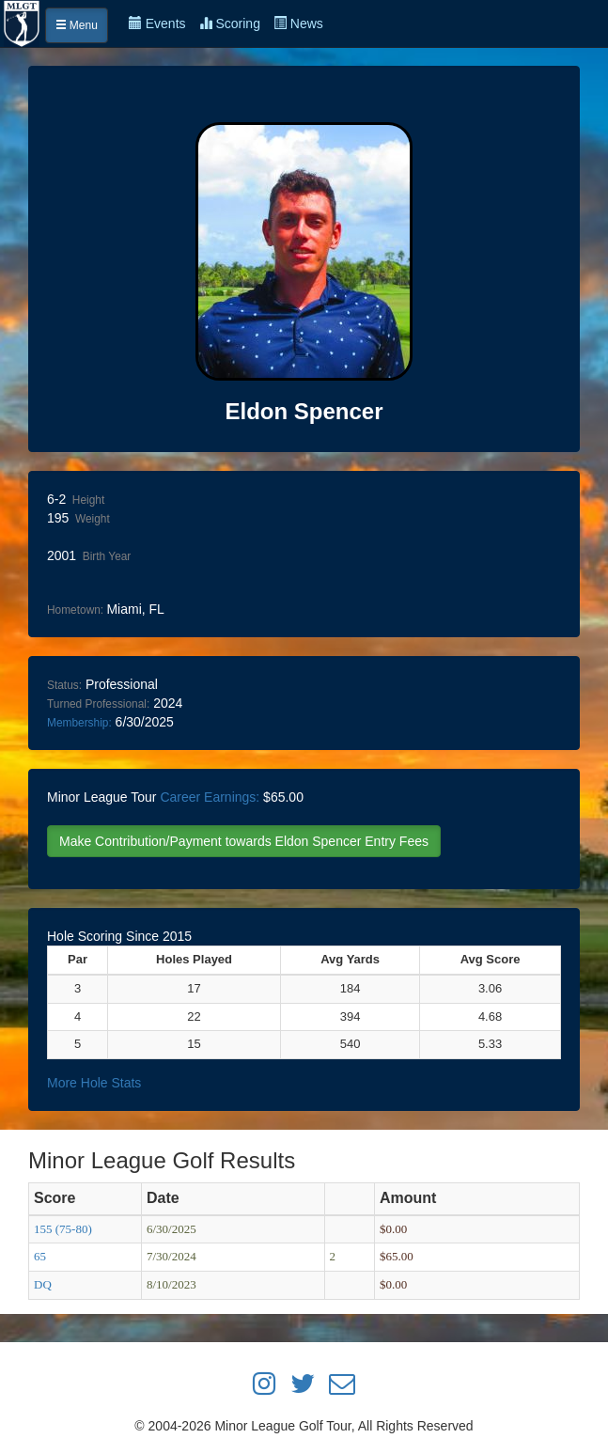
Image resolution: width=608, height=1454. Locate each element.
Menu (76, 25)
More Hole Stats (94, 1082)
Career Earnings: (209, 797)
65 (40, 1256)
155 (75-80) (63, 1229)
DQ (43, 1284)
